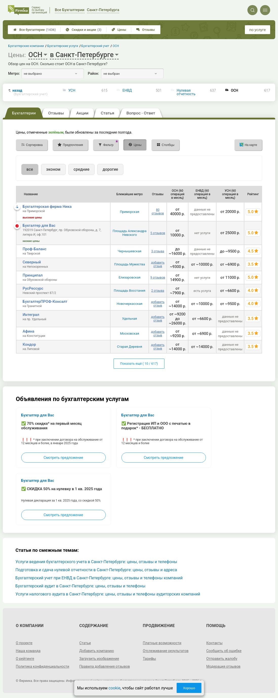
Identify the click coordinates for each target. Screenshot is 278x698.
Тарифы (149, 659)
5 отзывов (157, 233)
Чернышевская (129, 251)
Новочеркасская (129, 304)
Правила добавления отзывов (104, 666)
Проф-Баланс (35, 249)
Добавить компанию (96, 651)
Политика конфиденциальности (42, 666)
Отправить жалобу (221, 659)
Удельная (129, 318)
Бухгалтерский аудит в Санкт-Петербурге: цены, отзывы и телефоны (80, 586)
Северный (32, 262)
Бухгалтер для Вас (39, 225)
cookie (114, 688)
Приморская (129, 212)
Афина (28, 331)
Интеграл (31, 314)
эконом (53, 169)
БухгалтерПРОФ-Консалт (45, 301)
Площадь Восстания (129, 290)
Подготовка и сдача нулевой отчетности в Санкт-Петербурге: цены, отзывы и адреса (96, 569)
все (30, 169)
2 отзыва (157, 290)
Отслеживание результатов (166, 651)
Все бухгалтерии (34, 30)
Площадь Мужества (129, 264)
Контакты (214, 643)
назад (30, 92)
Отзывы (145, 30)
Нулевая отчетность (186, 92)
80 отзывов (158, 211)
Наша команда (28, 651)
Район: (93, 73)
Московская (129, 333)
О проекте (24, 643)
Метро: (14, 73)
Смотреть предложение (63, 458)
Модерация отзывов (223, 666)
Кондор (29, 344)
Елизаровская (129, 277)
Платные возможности (162, 643)
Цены (119, 30)
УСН (71, 90)
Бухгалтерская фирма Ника (47, 206)
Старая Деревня (129, 346)
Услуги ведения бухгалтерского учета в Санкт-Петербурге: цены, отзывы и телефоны (96, 561)
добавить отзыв (157, 264)
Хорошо (189, 688)
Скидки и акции (83, 30)
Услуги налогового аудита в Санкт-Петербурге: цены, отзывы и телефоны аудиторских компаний (107, 594)
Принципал (33, 275)
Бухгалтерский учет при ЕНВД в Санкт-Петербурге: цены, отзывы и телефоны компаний (99, 578)
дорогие (110, 169)
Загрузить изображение (99, 659)
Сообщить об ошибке (223, 651)
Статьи (85, 643)
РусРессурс (33, 288)
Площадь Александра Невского (129, 233)
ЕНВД (127, 90)
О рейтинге (25, 659)
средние (82, 169)
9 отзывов (157, 277)
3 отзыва (157, 251)
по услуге (257, 30)
